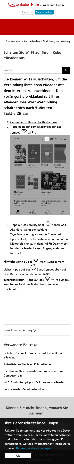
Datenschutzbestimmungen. (34, 448)
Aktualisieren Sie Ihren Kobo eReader (28, 364)
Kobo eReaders (32, 41)
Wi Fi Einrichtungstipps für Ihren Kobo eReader (34, 382)
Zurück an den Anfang (20, 330)
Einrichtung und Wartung (56, 41)
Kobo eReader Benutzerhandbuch (25, 389)
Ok (18, 455)
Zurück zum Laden (51, 5)
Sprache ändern (44, 12)
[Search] (33, 70)
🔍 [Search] (66, 70)
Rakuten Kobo (13, 41)
